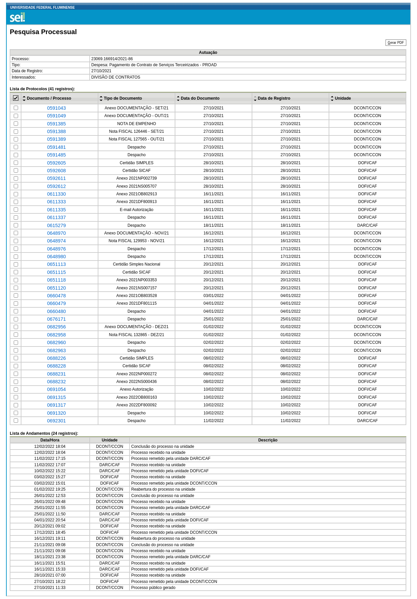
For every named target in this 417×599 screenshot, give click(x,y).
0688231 (56, 374)
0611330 (56, 194)
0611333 (56, 201)
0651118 (56, 280)
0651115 (56, 272)
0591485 (56, 155)
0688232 (56, 381)
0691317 (56, 405)
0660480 (56, 311)
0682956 (56, 326)
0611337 (56, 217)
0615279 (56, 225)
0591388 (56, 131)
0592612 (56, 186)
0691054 (56, 389)
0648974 (56, 240)
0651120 (56, 288)
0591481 (56, 147)
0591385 (56, 123)
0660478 (56, 295)
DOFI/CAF (367, 163)
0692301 (56, 420)
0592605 (56, 163)
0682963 (56, 350)
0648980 (56, 256)
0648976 (56, 249)
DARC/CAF (367, 225)
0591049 (56, 115)
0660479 (56, 303)
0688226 (56, 358)
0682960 (56, 342)
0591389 (56, 139)
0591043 (56, 108)
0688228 (56, 366)
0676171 (56, 319)
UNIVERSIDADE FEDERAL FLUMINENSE (42, 7)
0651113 (56, 264)
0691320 (56, 413)
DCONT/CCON (367, 108)
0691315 (56, 397)
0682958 (56, 334)
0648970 (56, 233)
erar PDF (396, 42)
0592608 (56, 170)
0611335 (56, 209)
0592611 (56, 178)
